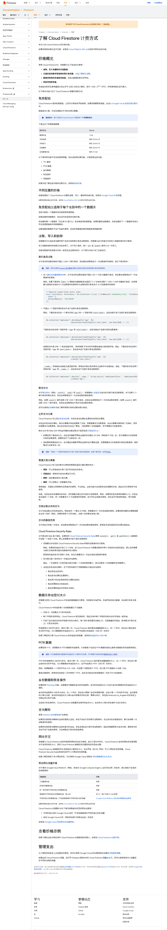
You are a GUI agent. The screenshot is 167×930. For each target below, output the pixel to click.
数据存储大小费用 (110, 654)
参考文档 (58, 15)
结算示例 (108, 837)
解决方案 (49, 3)
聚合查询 (46, 393)
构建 (25, 3)
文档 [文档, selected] (65, 3)
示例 (67, 15)
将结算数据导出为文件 (102, 757)
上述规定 (95, 393)
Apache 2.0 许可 (106, 867)
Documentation (11, 10)
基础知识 (13, 15)
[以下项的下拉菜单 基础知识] (19, 15)
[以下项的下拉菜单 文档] (70, 3)
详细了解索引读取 (82, 74)
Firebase (42, 32)
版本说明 (126, 914)
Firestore (29, 10)
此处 (109, 452)
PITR (48, 648)
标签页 (107, 858)
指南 (35, 903)
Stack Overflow (128, 907)
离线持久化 (93, 431)
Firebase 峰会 (83, 907)
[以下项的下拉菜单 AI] (29, 15)
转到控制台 (158, 3)
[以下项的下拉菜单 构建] (30, 3)
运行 (36, 3)
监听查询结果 (63, 419)
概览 (4, 15)
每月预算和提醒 (113, 853)
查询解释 (51, 407)
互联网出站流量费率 (59, 822)
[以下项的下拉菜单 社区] (81, 3)
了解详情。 (107, 24)
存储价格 (77, 183)
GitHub (36, 918)
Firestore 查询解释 (65, 268)
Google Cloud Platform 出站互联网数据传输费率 (113, 798)
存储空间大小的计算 (98, 635)
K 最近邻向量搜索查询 (55, 275)
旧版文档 (126, 922)
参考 (35, 907)
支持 (87, 3)
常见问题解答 (127, 918)
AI (25, 15)
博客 (149, 3)
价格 (58, 3)
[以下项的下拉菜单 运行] (41, 3)
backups (51, 685)
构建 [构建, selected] (35, 15)
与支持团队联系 (128, 903)
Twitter (80, 911)
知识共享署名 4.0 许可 (70, 867)
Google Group (128, 911)
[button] (13, 18)
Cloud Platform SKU (77, 49)
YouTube (81, 914)
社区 (76, 3)
